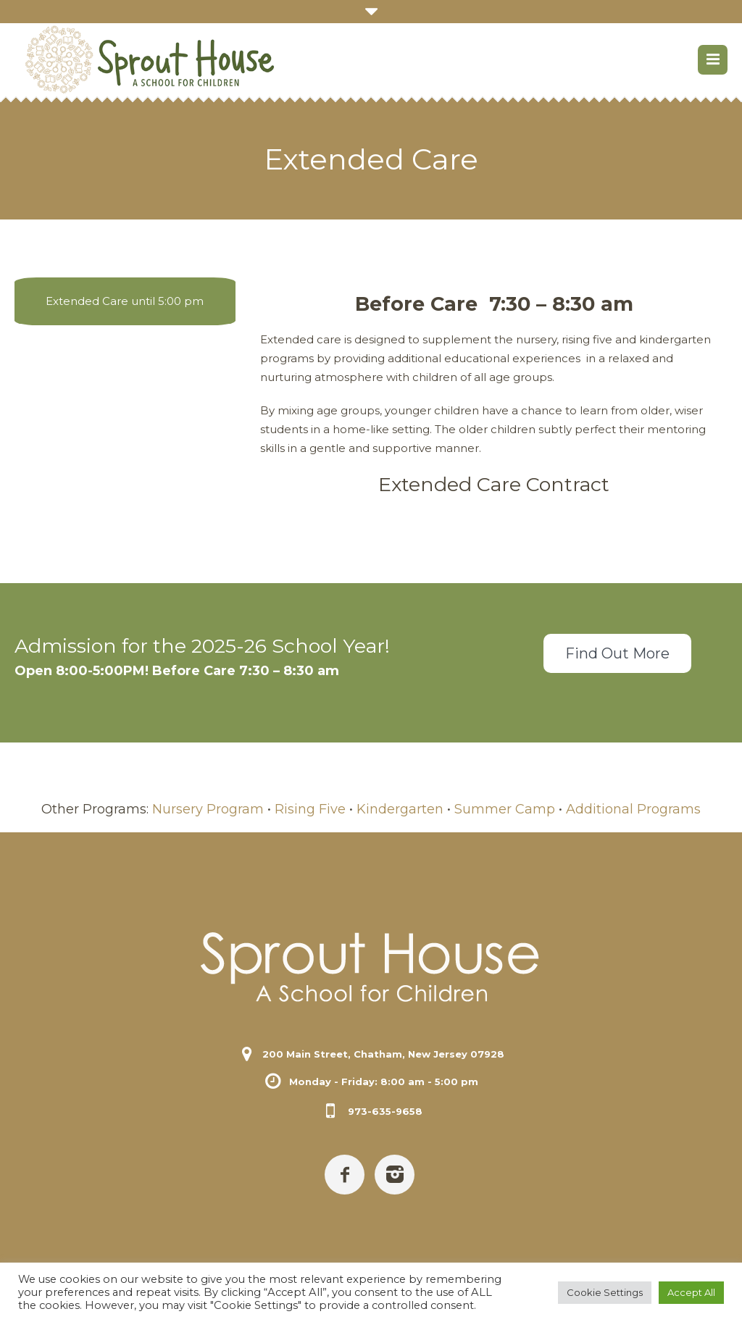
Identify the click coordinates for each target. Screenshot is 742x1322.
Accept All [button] (691, 1292)
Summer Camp (504, 809)
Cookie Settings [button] (605, 1292)
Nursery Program (208, 809)
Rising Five (310, 809)
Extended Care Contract (493, 484)
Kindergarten (400, 809)
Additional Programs (633, 809)
